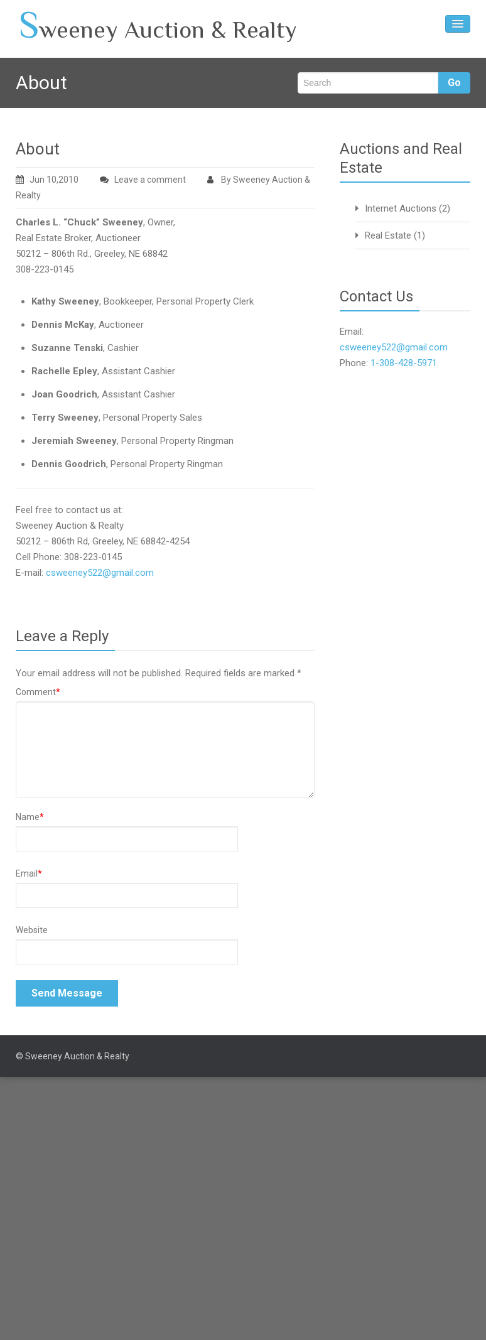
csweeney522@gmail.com (100, 572)
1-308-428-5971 (403, 363)
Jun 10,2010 (47, 180)
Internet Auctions (400, 208)
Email (29, 873)
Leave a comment (150, 180)
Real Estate (388, 235)
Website (32, 930)
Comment (38, 692)
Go (454, 83)
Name (30, 817)
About (38, 148)
